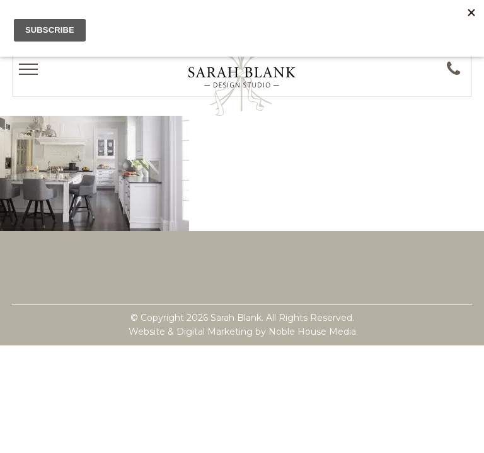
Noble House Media (312, 331)
